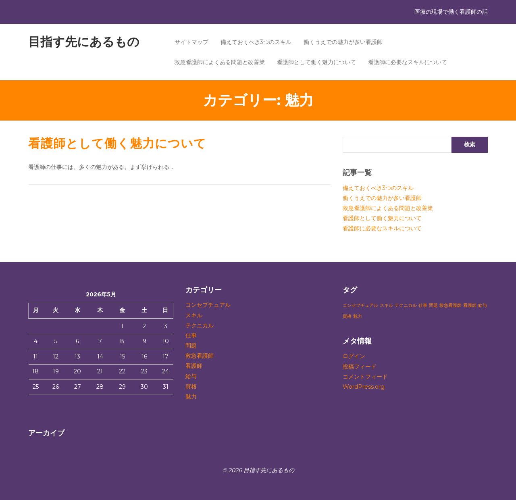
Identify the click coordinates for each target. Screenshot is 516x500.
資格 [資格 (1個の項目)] (347, 316)
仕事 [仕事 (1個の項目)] (422, 305)
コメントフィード (365, 376)
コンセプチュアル (208, 304)
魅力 (191, 396)
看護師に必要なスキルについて (407, 62)
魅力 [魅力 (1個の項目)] (357, 316)
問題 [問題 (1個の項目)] (433, 305)
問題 (191, 345)
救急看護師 (199, 355)
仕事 (191, 335)
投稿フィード (360, 366)
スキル (193, 315)
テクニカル (199, 325)
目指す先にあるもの (83, 41)
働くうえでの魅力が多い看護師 (343, 42)
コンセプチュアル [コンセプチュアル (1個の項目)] (360, 305)
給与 (191, 376)
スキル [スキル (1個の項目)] (386, 305)
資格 (191, 386)
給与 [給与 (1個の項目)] (482, 305)
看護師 (193, 365)
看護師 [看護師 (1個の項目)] (469, 305)
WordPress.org (364, 386)
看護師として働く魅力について (316, 62)
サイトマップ (191, 42)
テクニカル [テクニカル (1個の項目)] (406, 305)
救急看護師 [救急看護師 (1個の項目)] (450, 305)
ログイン (354, 356)
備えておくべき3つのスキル (256, 42)
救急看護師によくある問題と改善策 (220, 62)
